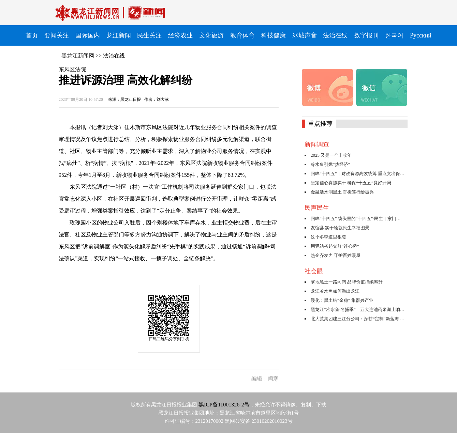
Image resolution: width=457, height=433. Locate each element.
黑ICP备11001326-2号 (224, 404)
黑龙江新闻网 (77, 56)
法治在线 (114, 56)
